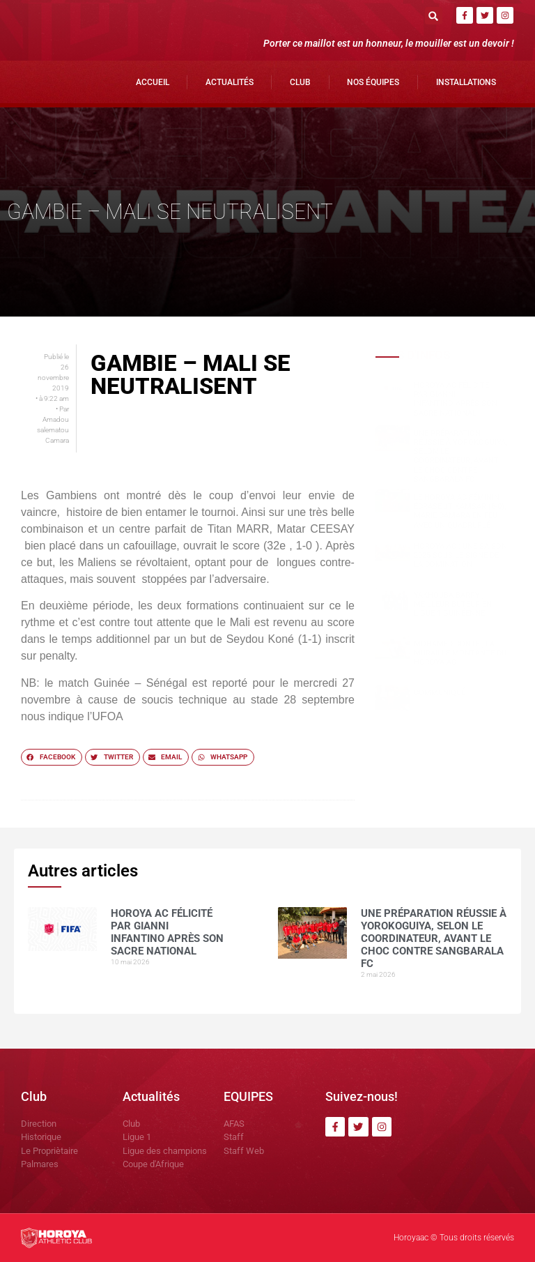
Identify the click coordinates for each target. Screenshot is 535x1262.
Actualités (230, 82)
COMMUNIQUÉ (439, 692)
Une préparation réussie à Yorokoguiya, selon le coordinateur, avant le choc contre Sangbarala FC (460, 456)
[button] (433, 15)
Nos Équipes (373, 82)
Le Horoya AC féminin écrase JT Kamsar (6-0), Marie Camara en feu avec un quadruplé (460, 511)
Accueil (152, 82)
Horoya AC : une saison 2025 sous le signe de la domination (460, 555)
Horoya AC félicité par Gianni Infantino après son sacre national (455, 399)
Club (300, 82)
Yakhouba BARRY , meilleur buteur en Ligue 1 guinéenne (453, 604)
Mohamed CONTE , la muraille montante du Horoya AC (460, 653)
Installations (466, 82)
